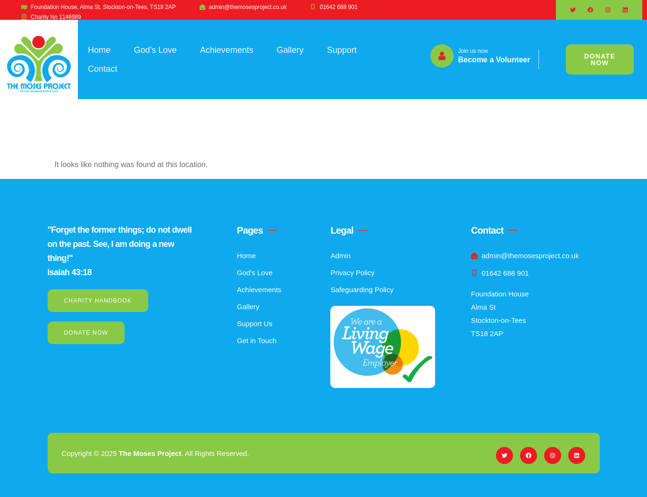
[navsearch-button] (550, 59)
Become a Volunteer (494, 60)
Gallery (290, 50)
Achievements (227, 50)
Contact (102, 69)
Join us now (473, 51)
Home (99, 50)
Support (343, 50)
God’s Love (155, 50)
